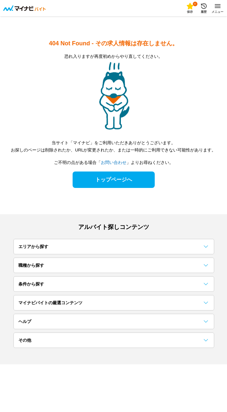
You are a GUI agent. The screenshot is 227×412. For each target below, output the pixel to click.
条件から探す (113, 284)
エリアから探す (113, 246)
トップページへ (113, 179)
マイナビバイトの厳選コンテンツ (113, 302)
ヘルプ (113, 321)
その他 (113, 340)
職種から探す (113, 265)
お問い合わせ (113, 162)
